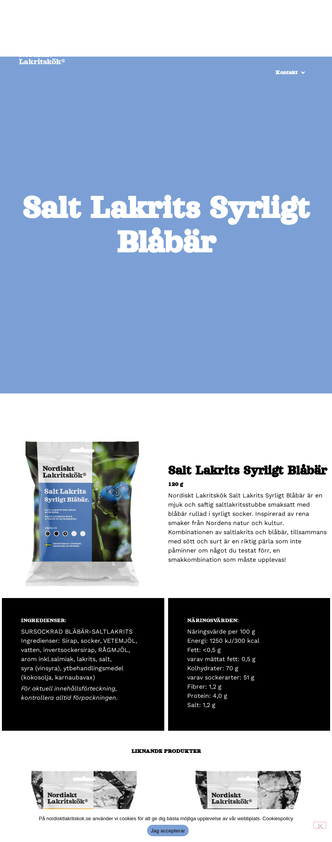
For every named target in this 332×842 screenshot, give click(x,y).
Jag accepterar (168, 831)
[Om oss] (297, 42)
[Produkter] (259, 42)
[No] (319, 825)
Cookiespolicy (277, 818)
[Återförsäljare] (213, 42)
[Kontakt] (291, 72)
